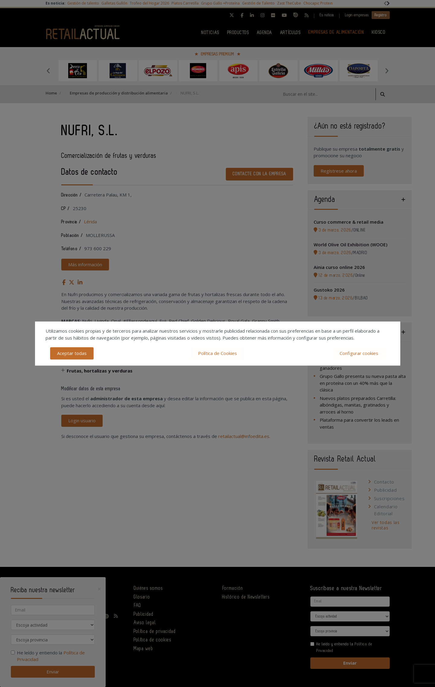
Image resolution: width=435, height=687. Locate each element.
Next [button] (387, 71)
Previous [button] (49, 71)
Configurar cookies (359, 353)
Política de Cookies (217, 353)
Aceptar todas (72, 353)
